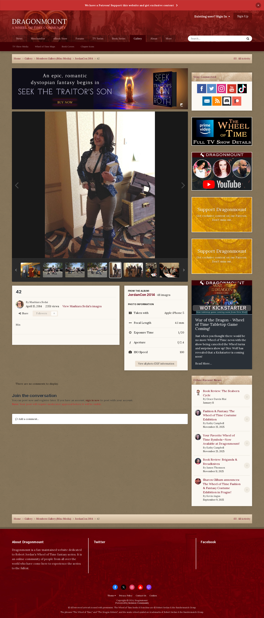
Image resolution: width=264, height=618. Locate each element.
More (169, 38)
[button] (16, 270)
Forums (80, 38)
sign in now (93, 400)
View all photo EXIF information (156, 363)
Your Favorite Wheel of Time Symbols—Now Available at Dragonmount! (221, 439)
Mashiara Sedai (39, 302)
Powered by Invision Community (132, 602)
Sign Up (242, 16)
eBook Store (60, 38)
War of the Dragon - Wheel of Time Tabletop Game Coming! (219, 324)
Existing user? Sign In (212, 16)
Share (23, 313)
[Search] (207, 38)
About (153, 38)
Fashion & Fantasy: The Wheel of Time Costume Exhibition (219, 415)
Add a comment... (27, 419)
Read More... (203, 363)
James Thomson (215, 467)
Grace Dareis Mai (216, 399)
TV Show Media (20, 46)
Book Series (118, 38)
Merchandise (38, 38)
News (19, 38)
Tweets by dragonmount (110, 548)
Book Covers (68, 46)
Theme (111, 595)
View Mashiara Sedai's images (82, 306)
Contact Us (141, 595)
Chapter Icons (87, 46)
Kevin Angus (213, 496)
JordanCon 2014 (141, 295)
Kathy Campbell (215, 423)
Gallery (138, 39)
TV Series (97, 38)
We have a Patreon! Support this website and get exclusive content (129, 5)
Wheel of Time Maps (45, 46)
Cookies (153, 595)
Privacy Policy (125, 595)
